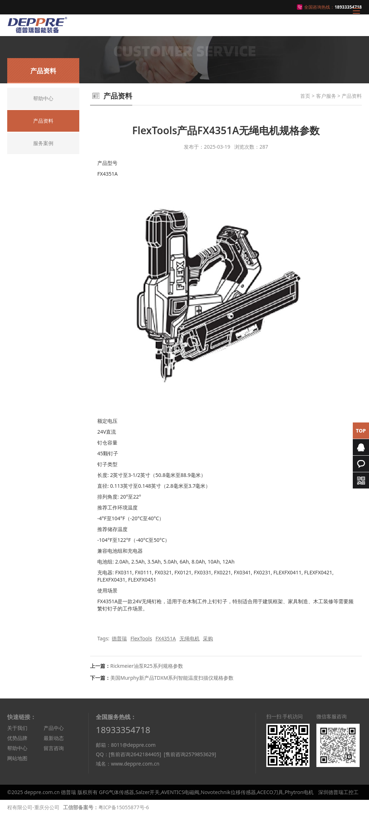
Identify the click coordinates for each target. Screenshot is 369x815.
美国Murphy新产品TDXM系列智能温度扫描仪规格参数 (172, 677)
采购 (208, 638)
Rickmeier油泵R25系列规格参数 (146, 665)
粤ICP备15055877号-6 (123, 807)
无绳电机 (189, 638)
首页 (305, 95)
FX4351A (165, 638)
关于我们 (17, 727)
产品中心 (54, 727)
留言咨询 (54, 748)
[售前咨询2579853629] (190, 754)
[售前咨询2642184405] (135, 754)
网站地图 (17, 758)
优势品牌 (17, 738)
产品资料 (352, 95)
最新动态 (54, 738)
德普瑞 (119, 638)
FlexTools (141, 638)
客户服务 (326, 95)
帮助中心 (17, 748)
